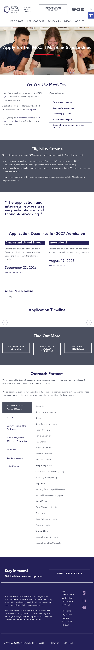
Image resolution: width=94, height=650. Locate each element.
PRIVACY (55, 643)
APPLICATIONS (35, 21)
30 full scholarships (24, 118)
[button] (70, 102)
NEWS (67, 21)
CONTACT (68, 643)
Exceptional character (63, 102)
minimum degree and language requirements (49, 177)
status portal (31, 110)
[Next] (89, 322)
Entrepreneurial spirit (62, 120)
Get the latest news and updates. (24, 576)
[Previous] (5, 322)
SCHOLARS (54, 21)
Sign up (5, 96)
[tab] (17, 407)
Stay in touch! (16, 571)
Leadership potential (62, 114)
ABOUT (79, 21)
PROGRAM (16, 21)
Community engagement (64, 108)
